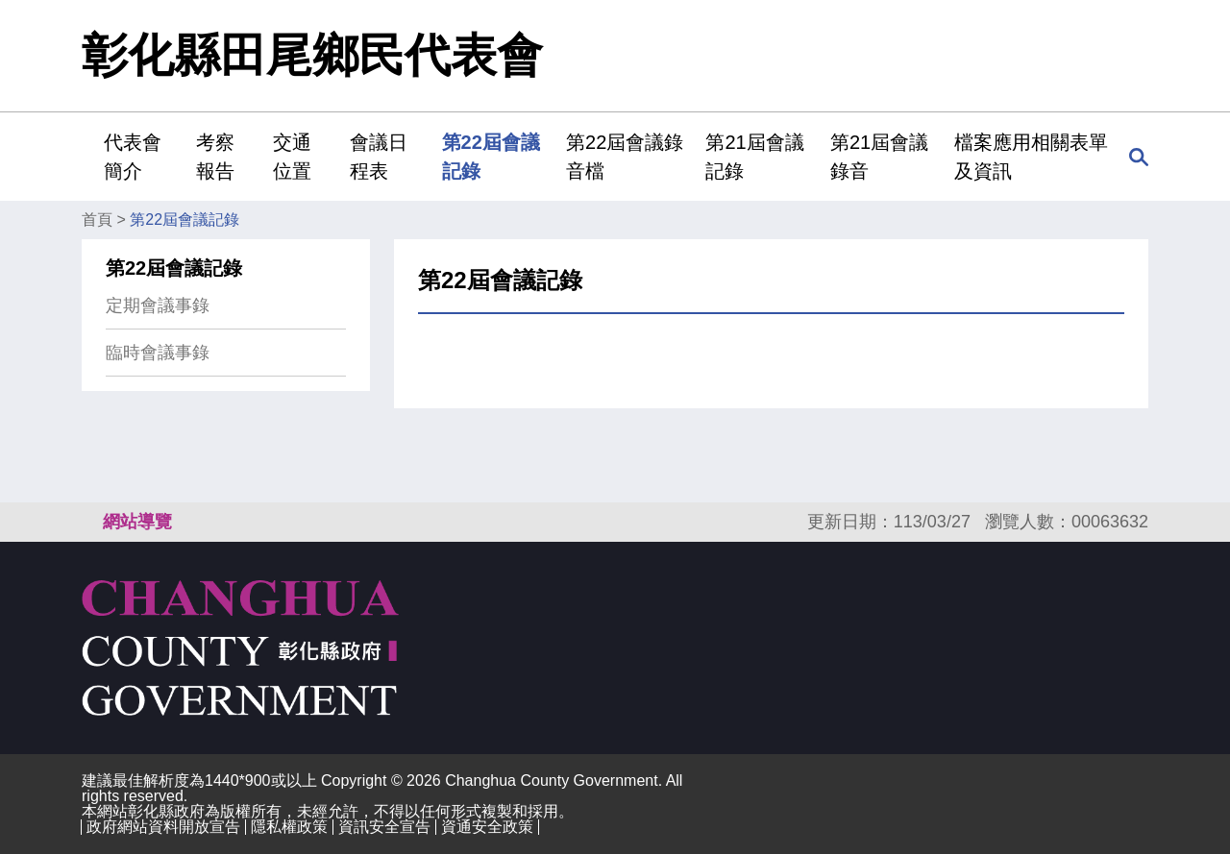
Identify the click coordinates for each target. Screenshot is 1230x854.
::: (88, 156)
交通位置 (292, 157)
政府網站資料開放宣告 (163, 826)
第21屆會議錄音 (879, 157)
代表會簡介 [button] (132, 157)
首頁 (97, 219)
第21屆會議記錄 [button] (754, 157)
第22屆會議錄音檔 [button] (624, 157)
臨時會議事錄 (157, 352)
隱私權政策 (289, 826)
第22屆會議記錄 (184, 219)
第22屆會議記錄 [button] (491, 157)
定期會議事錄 (157, 305)
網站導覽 (137, 521)
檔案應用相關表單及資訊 (1031, 157)
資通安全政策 (487, 826)
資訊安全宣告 (384, 826)
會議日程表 (378, 157)
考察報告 (215, 157)
